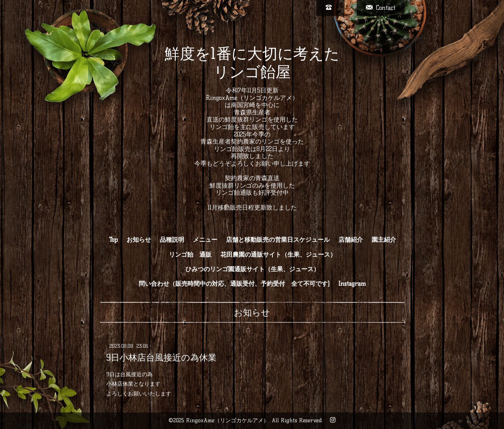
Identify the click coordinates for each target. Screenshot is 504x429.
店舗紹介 (350, 239)
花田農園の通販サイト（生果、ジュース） (278, 254)
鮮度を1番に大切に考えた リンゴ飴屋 (252, 62)
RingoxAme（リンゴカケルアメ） (227, 420)
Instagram (352, 283)
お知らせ (139, 239)
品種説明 (172, 239)
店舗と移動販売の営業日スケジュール (278, 239)
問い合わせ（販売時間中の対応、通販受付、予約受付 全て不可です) (234, 283)
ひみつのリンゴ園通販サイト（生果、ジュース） (252, 269)
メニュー (205, 239)
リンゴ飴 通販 (190, 254)
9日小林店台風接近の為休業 (161, 357)
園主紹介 (384, 239)
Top (113, 239)
